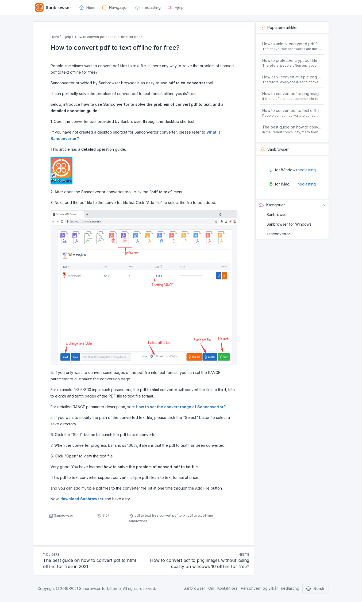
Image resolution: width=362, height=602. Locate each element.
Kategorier (292, 205)
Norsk (315, 588)
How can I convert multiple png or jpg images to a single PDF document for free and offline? (292, 77)
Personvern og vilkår (259, 588)
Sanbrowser (277, 214)
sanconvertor (278, 234)
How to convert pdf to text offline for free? (292, 110)
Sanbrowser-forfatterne (100, 588)
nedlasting (307, 170)
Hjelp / (68, 37)
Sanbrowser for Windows (289, 224)
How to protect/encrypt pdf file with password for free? (292, 60)
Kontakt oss (227, 588)
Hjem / (56, 37)
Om (211, 588)
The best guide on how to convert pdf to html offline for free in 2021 (292, 127)
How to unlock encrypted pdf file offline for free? (292, 43)
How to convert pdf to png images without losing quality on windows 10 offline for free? (292, 93)
